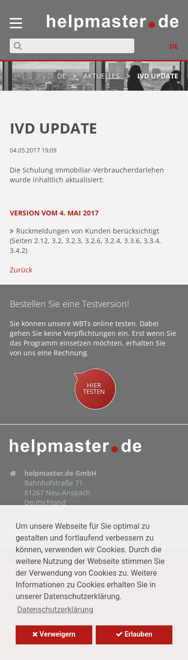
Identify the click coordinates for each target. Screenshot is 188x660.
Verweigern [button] (53, 634)
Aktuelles (102, 75)
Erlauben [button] (134, 634)
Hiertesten (94, 388)
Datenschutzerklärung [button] (55, 609)
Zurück (21, 269)
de (61, 75)
